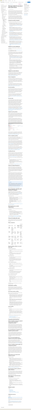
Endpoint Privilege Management (16, 187)
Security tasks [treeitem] (3, 27)
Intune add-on (19, 183)
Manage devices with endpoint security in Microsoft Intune (14, 85)
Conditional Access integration (12, 391)
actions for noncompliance (10, 143)
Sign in (29, 0)
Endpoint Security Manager (15, 216)
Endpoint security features (26, 6)
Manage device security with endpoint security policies (13, 367)
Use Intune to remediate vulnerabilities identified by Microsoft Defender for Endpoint (15, 44)
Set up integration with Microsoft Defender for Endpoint (27, 7)
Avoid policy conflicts (26, 10)
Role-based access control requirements (26, 8)
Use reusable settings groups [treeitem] (4, 22)
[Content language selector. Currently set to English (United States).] (3, 409)
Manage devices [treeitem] (4, 21)
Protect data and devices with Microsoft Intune (13, 35)
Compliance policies (11, 390)
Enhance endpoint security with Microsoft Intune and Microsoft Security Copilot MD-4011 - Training (15, 397)
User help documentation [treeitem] (3, 41)
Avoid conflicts (10, 317)
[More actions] (22, 4)
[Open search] (28, 0)
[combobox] (4, 4)
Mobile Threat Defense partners (14, 156)
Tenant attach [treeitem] (3, 29)
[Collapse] (6, 3)
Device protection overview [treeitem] (4, 13)
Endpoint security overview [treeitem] (4, 20)
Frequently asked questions (26, 11)
